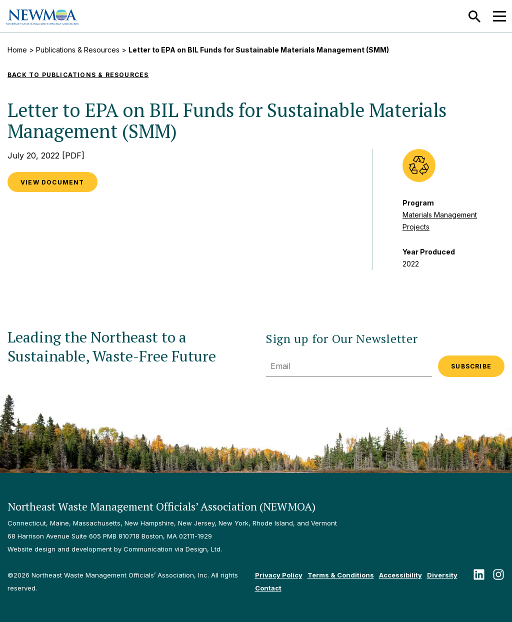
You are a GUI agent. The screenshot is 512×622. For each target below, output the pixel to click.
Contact (268, 588)
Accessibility (400, 575)
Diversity (442, 575)
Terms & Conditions (341, 575)
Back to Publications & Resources (78, 74)
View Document (52, 182)
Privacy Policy (278, 575)
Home (17, 50)
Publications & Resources (78, 50)
